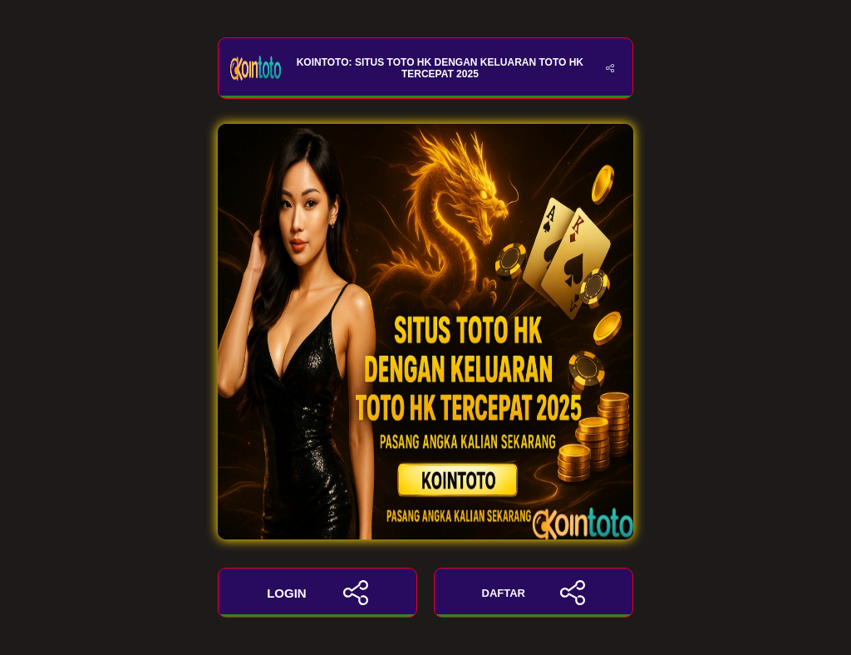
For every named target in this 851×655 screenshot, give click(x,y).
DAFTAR (534, 592)
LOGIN (317, 592)
